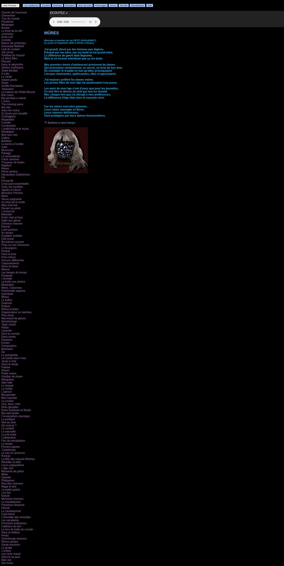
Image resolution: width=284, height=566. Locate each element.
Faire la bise (8, 254)
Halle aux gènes (11, 220)
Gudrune (6, 303)
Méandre (6, 214)
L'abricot (6, 391)
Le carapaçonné (11, 511)
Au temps (7, 232)
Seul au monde (10, 333)
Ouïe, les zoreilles (12, 186)
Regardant (7, 119)
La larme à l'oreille (12, 144)
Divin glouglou (10, 407)
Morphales (7, 284)
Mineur (5, 269)
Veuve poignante (11, 199)
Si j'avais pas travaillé (14, 113)
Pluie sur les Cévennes (15, 244)
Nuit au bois (8, 422)
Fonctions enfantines (14, 523)
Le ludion (6, 300)
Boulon (5, 27)
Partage (6, 153)
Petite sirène (8, 373)
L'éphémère (8, 437)
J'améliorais (8, 449)
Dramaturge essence (14, 538)
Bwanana (7, 348)
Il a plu (5, 73)
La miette (7, 388)
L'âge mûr (7, 468)
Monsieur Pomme (12, 192)
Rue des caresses (12, 483)
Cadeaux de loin (11, 526)
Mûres (5, 296)
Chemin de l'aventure (14, 12)
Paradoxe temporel (12, 504)
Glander (6, 477)
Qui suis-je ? (8, 425)
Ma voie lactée (10, 413)
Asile (4, 147)
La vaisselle (8, 431)
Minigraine (7, 379)
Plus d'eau (7, 315)
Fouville (6, 122)
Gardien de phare (12, 376)
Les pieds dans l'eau (13, 358)
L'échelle (6, 278)
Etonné (5, 226)
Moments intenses (12, 498)
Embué (5, 251)
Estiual (5, 495)
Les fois (6, 492)
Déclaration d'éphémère (15, 174)
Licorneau (7, 33)
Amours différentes (12, 260)
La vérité (6, 76)
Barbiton (6, 141)
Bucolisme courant (12, 241)
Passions (6, 339)
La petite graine (10, 489)
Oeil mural (7, 238)
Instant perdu (9, 79)
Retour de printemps (13, 43)
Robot (5, 327)
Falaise (5, 367)
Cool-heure (8, 514)
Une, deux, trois (10, 404)
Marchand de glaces (13, 318)
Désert (5, 370)
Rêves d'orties (10, 309)
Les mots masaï (11, 553)
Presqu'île (7, 180)
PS (3, 177)
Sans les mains (10, 110)
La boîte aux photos (13, 281)
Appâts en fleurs (11, 189)
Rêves (5, 168)
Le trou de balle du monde (17, 529)
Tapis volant (8, 324)
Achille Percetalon (12, 85)
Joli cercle (7, 52)
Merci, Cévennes (11, 287)
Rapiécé (6, 165)
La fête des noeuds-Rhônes (18, 459)
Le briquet (7, 385)
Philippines (7, 480)
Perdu (5, 535)
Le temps (7, 443)
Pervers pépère (10, 446)
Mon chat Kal (9, 205)
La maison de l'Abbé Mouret (18, 92)
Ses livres (7, 563)
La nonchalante (10, 156)
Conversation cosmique (15, 416)
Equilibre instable (11, 235)
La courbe (7, 400)
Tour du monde (10, 18)
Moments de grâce (12, 471)
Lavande (6, 330)
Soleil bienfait (9, 70)
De (3, 352)
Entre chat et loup (12, 217)
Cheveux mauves (11, 223)
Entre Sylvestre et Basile (16, 410)
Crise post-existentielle (15, 183)
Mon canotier (9, 397)
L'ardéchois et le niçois (15, 128)
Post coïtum (8, 257)
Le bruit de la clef (11, 30)
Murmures (7, 150)
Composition (8, 345)
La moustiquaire (11, 501)
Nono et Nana (9, 266)
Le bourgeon (9, 248)
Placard (6, 61)
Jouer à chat (8, 361)
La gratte (6, 547)
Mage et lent (8, 486)
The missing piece (12, 104)
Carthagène (8, 116)
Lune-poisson (9, 229)
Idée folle (6, 382)
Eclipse (5, 306)
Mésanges (7, 24)
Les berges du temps (14, 272)
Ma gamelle (8, 394)
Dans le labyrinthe (12, 64)
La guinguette (9, 355)
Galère (5, 137)
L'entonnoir (8, 211)
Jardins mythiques (12, 67)
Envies (5, 342)
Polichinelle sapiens (13, 290)
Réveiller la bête (11, 462)
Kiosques (7, 275)
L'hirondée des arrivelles (16, 517)
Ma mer (6, 107)
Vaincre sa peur (10, 556)
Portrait (5, 456)
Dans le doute (9, 364)
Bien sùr (6, 560)
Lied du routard (10, 49)
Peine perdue (9, 171)
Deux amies (8, 336)
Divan (4, 82)
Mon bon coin (9, 134)
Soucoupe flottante (12, 46)
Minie (4, 474)
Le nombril (7, 428)
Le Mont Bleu (9, 58)
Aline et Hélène (10, 532)
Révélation (7, 131)
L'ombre (6, 550)
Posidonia (7, 21)
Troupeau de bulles (12, 162)
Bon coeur (7, 95)
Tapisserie (7, 89)
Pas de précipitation (13, 440)
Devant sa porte (11, 208)
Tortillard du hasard (12, 55)
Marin (4, 196)
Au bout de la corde (13, 202)
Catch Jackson (10, 159)
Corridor (6, 40)
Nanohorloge (9, 321)
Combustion (8, 125)
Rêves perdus (9, 541)
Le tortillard (8, 419)
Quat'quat (7, 293)
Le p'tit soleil (8, 434)
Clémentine (8, 15)
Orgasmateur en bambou (16, 312)
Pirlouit (5, 508)
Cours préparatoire (12, 465)
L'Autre (5, 101)
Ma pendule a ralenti (13, 98)
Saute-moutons (10, 544)
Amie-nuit (7, 37)
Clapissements (10, 263)
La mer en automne (13, 452)
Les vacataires (10, 520)
